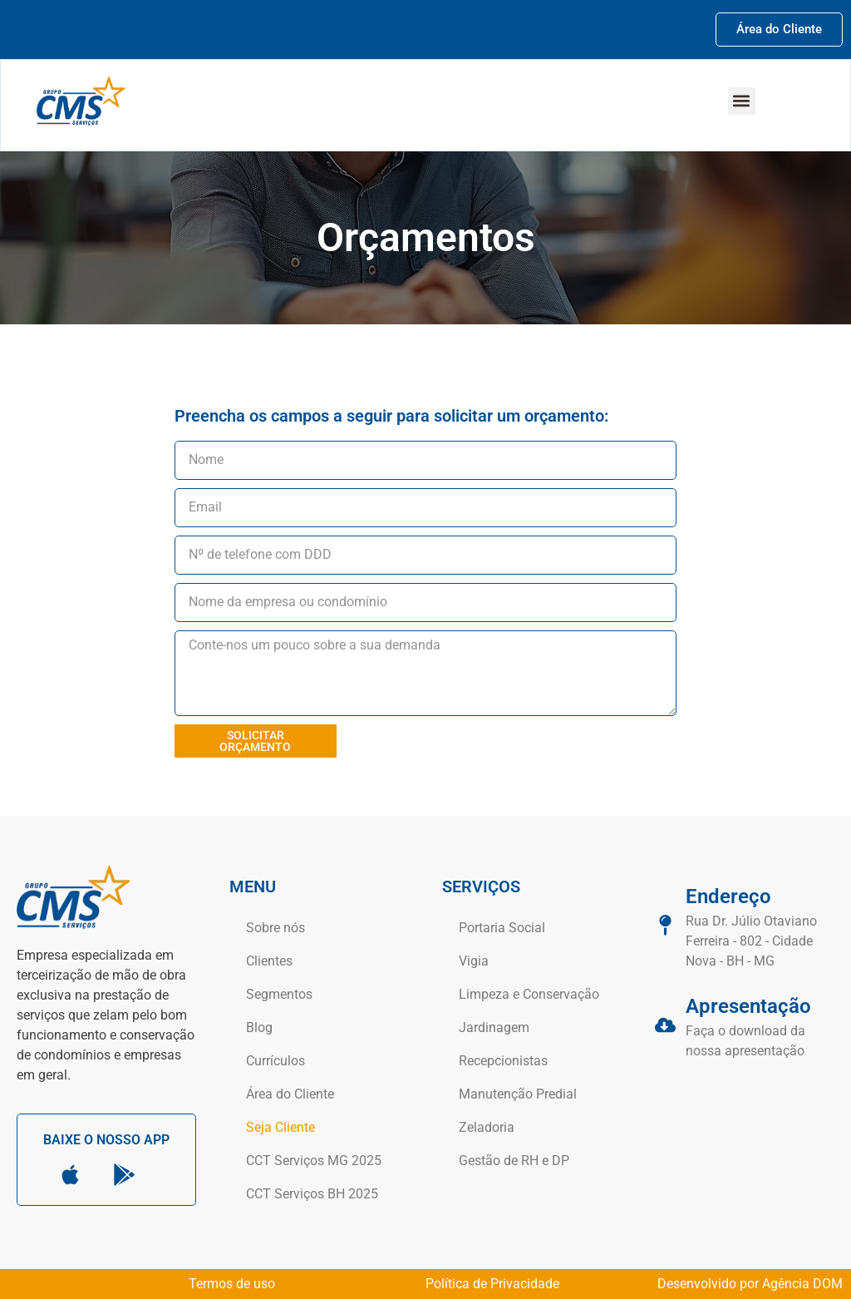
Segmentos (279, 994)
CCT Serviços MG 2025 (313, 1160)
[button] (741, 101)
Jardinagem (494, 1027)
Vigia (474, 961)
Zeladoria (486, 1127)
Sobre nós (275, 928)
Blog (259, 1027)
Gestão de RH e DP (514, 1160)
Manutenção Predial (518, 1094)
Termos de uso (232, 1284)
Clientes (269, 961)
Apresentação (748, 1006)
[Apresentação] (665, 1025)
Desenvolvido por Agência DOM (750, 1284)
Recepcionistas (503, 1061)
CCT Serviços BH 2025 (312, 1194)
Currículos (275, 1061)
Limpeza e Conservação (529, 994)
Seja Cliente (280, 1127)
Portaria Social (502, 928)
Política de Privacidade (492, 1284)
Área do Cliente (290, 1094)
